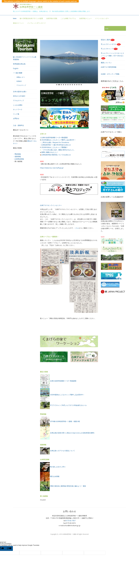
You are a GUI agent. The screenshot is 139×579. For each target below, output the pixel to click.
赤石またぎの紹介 (19, 96)
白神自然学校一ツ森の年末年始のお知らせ (56, 145)
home (14, 18)
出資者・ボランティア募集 (110, 74)
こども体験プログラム (68, 18)
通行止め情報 (54, 476)
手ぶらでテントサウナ (111, 44)
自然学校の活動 (51, 18)
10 (76, 84)
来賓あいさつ (21, 77)
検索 (123, 28)
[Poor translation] (9, 548)
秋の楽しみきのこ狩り (58, 467)
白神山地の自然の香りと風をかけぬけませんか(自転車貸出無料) (72, 433)
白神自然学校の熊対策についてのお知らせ (56, 155)
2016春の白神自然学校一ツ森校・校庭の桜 (65, 421)
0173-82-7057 (70, 521)
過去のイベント (18, 23)
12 (81, 84)
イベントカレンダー (102, 18)
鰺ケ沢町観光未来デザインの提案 (31, 18)
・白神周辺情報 (18, 159)
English (15, 68)
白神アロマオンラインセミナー (51, 205)
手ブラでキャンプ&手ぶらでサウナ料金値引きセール (68, 405)
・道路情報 (17, 156)
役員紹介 (19, 81)
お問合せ (16, 118)
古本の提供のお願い (20, 91)
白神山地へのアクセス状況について (62, 451)
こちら (77, 228)
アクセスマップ (21, 85)
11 (79, 84)
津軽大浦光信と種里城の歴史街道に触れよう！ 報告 (68, 486)
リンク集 (16, 114)
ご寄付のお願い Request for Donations (55, 142)
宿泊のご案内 (107, 40)
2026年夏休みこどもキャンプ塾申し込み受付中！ (58, 140)
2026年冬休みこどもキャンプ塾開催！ (54, 147)
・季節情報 (17, 154)
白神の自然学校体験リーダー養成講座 (54, 137)
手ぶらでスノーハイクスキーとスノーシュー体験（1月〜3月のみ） (112, 55)
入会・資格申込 (18, 125)
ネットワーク (17, 109)
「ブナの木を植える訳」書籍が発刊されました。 (58, 150)
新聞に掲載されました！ (49, 152)
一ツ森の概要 (17, 73)
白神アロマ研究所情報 (108, 67)
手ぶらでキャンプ (109, 49)
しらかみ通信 (17, 105)
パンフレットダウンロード (36, 23)
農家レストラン (106, 63)
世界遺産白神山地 (19, 64)
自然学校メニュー (85, 18)
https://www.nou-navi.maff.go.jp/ (52, 168)
